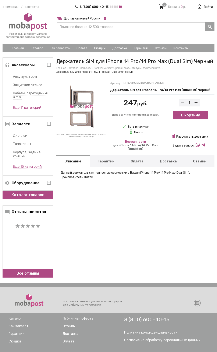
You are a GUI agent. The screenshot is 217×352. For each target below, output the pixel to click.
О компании (10, 7)
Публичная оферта (78, 318)
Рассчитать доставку (192, 136)
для (135, 145)
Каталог (73, 68)
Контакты (32, 7)
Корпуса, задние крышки (26, 154)
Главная (61, 68)
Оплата (137, 161)
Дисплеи (20, 136)
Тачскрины (22, 144)
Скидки (15, 341)
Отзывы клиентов (25, 212)
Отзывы (199, 161)
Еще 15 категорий (27, 167)
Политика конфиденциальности (151, 332)
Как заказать (19, 326)
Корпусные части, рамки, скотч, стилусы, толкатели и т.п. (127, 68)
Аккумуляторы (25, 77)
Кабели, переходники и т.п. (30, 95)
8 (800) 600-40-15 (92, 7)
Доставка (168, 161)
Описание (72, 161)
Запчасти (85, 68)
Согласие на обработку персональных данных (162, 340)
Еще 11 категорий (27, 108)
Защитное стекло (27, 85)
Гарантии (106, 161)
